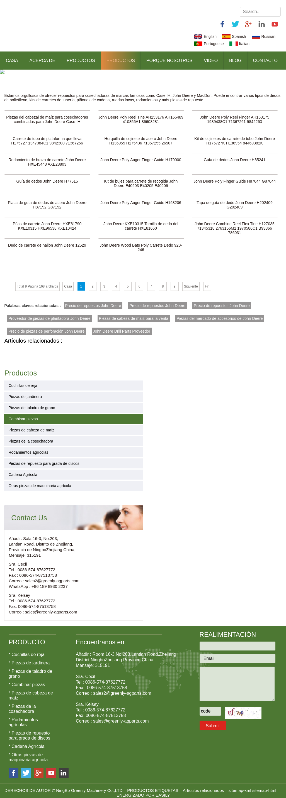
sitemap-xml (240, 786)
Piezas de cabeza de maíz (31, 426)
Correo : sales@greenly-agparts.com (43, 608)
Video (211, 60)
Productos (81, 60)
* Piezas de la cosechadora (22, 705)
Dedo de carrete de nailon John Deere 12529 (47, 241)
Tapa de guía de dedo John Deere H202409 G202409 (234, 200)
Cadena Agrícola (22, 471)
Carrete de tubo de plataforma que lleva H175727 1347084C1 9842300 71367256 (47, 136)
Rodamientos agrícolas (28, 448)
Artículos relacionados (204, 786)
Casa (12, 60)
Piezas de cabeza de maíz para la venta (133, 314)
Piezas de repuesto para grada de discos (43, 460)
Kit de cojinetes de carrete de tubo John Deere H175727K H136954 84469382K (234, 136)
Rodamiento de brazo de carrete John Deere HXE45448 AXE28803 (47, 157)
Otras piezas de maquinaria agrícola (39, 482)
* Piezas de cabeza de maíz (31, 691)
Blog (235, 60)
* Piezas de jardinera (29, 659)
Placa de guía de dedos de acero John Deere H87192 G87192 (47, 200)
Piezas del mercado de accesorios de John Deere (220, 314)
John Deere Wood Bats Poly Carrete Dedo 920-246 (141, 243)
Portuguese (214, 43)
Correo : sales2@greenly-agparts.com (44, 577)
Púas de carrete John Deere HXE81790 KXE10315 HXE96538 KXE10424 (47, 222)
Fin (207, 282)
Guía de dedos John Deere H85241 (234, 155)
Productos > (17, 82)
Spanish (239, 36)
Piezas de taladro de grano (31, 404)
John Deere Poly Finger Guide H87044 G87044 (234, 177)
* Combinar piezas (27, 680)
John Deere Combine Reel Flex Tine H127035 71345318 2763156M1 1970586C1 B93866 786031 (234, 224)
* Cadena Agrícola (27, 742)
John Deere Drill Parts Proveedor (121, 327)
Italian (244, 43)
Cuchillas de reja (22, 382)
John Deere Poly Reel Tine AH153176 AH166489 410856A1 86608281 (140, 115)
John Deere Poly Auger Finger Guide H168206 (141, 198)
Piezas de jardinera (25, 393)
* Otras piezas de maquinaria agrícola (28, 753)
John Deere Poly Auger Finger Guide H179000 (141, 155)
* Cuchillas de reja (27, 650)
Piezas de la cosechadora (30, 437)
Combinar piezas (51, 82)
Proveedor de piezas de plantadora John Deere (49, 314)
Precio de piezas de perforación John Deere (46, 327)
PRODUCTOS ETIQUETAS (153, 786)
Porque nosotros (169, 60)
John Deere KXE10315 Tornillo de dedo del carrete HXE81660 (140, 222)
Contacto (265, 60)
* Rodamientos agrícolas (23, 718)
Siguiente (191, 282)
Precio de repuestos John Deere (93, 301)
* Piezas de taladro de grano (30, 670)
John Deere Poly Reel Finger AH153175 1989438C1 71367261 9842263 (234, 115)
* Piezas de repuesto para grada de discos (29, 731)
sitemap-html (264, 786)
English (210, 36)
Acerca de (42, 60)
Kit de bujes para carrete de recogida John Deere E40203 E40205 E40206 (141, 179)
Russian (268, 36)
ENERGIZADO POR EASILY (143, 791)
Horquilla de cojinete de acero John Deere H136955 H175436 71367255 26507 (141, 136)
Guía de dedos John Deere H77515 (47, 177)
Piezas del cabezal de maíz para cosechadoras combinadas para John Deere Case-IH (47, 115)
